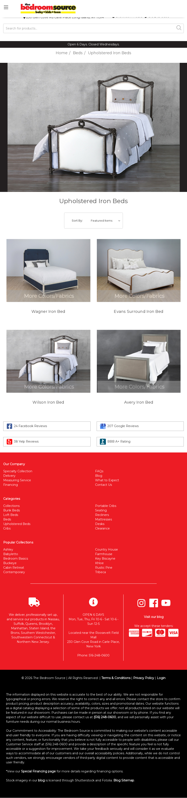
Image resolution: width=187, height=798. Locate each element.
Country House (106, 549)
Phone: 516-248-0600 (93, 655)
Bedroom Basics (15, 558)
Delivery (9, 476)
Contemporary (14, 572)
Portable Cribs (105, 506)
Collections (11, 506)
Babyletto (10, 554)
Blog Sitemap (123, 780)
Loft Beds (10, 515)
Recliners (102, 515)
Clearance (102, 528)
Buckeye (10, 563)
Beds (7, 519)
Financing (10, 485)
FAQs (99, 471)
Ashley (8, 549)
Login (161, 678)
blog (41, 780)
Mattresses (103, 519)
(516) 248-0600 (105, 717)
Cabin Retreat (13, 568)
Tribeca (100, 572)
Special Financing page (38, 771)
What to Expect (107, 480)
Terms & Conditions (115, 678)
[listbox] (106, 220)
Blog (98, 476)
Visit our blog (154, 617)
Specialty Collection (17, 471)
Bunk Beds (11, 510)
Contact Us (103, 485)
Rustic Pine (103, 568)
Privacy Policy (143, 678)
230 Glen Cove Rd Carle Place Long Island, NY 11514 (63, 17)
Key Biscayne (105, 558)
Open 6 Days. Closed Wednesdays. (93, 44)
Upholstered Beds (16, 524)
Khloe (99, 563)
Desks (99, 524)
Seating (101, 510)
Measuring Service (17, 480)
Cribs (7, 528)
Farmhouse (103, 554)
